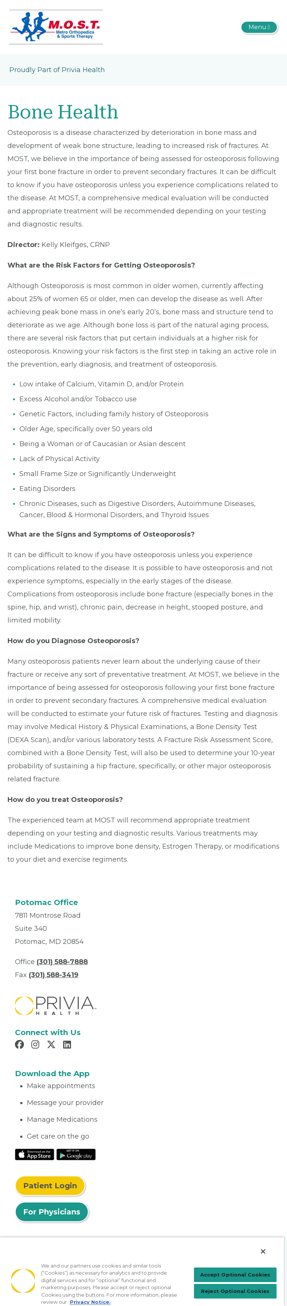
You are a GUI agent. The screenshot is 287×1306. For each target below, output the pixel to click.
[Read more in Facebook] (20, 1045)
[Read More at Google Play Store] (76, 1154)
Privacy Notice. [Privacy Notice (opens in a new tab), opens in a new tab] (90, 1302)
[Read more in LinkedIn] (68, 1045)
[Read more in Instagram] (36, 1045)
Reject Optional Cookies (235, 1291)
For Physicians (51, 1211)
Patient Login (50, 1185)
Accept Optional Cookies (235, 1275)
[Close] (263, 1251)
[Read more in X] (52, 1045)
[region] (142, 1271)
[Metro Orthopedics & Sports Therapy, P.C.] (56, 26)
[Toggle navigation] (259, 27)
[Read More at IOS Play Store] (34, 1154)
